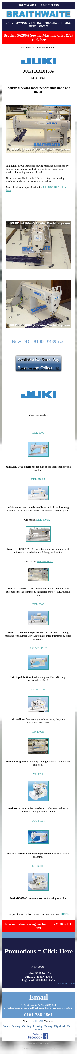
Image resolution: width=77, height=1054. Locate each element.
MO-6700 (38, 773)
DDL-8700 (38, 432)
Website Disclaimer (38, 1043)
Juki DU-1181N (38, 648)
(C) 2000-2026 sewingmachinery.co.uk (38, 1048)
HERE (65, 914)
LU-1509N (38, 731)
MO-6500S (38, 865)
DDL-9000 (38, 604)
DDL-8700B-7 (45, 561)
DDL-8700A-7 (44, 519)
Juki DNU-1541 (38, 689)
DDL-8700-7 (38, 479)
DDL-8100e (38, 820)
